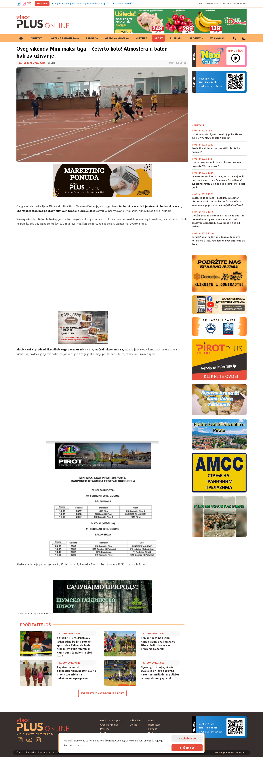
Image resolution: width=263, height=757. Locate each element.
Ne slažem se (187, 739)
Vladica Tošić (31, 613)
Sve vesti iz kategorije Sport (102, 693)
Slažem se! (187, 748)
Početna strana (21, 38)
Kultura (141, 38)
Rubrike (175, 38)
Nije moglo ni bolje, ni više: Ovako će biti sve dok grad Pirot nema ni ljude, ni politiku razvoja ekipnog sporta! (160, 673)
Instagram (24, 3)
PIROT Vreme (219, 108)
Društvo (37, 38)
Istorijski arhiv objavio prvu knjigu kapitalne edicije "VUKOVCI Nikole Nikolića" (93, 3)
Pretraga (234, 38)
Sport (158, 38)
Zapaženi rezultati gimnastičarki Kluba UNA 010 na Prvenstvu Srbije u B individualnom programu (76, 673)
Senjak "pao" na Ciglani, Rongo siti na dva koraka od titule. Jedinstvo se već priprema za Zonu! (158, 643)
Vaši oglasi (217, 38)
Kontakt (225, 3)
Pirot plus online (42, 21)
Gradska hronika (117, 38)
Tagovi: (20, 613)
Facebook (18, 3)
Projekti (195, 38)
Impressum (211, 3)
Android (235, 82)
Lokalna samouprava (64, 38)
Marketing (240, 3)
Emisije (133, 725)
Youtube (29, 3)
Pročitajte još (35, 625)
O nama (199, 3)
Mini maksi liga (46, 613)
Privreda (92, 38)
